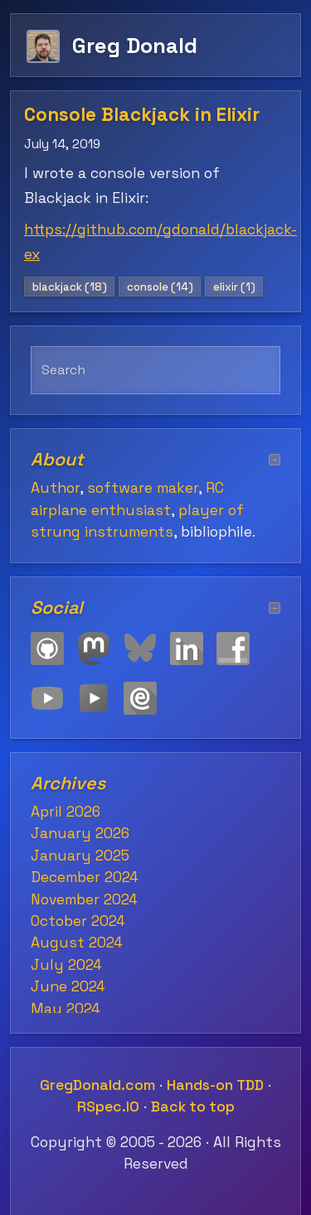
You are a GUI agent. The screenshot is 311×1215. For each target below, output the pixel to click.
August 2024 (77, 942)
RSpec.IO (108, 1106)
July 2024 (66, 965)
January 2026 (80, 833)
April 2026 (65, 812)
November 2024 (84, 899)
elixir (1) (234, 287)
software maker (142, 488)
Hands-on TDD (215, 1085)
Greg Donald (134, 45)
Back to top (193, 1106)
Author (55, 488)
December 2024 (84, 877)
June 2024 (68, 986)
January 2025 (80, 855)
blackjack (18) (69, 287)
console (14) (160, 287)
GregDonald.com (97, 1085)
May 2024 (65, 1009)
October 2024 (78, 921)
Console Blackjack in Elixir (142, 115)
